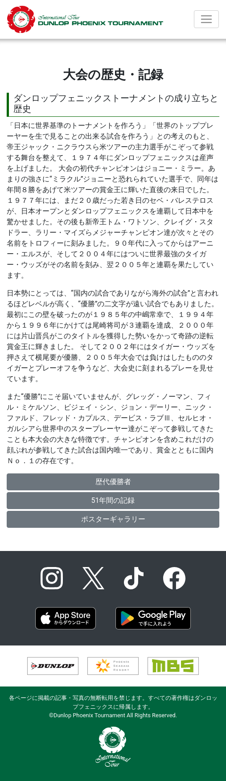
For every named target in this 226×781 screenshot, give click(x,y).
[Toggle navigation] (206, 19)
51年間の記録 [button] (113, 500)
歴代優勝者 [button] (113, 481)
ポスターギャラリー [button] (113, 519)
